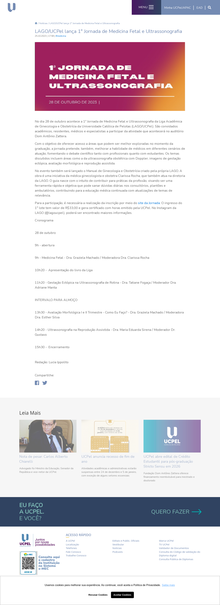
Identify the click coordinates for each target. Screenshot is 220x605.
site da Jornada (149, 203)
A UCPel (70, 540)
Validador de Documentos (174, 548)
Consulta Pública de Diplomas (176, 559)
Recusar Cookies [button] (98, 595)
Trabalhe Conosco (76, 555)
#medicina (61, 36)
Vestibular (118, 544)
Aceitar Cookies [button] (122, 595)
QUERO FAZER (176, 512)
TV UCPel (164, 544)
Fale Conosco (73, 551)
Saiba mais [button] (168, 585)
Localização (72, 544)
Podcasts (117, 551)
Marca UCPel (166, 540)
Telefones (71, 548)
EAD (199, 8)
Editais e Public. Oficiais (125, 540)
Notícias (43, 23)
